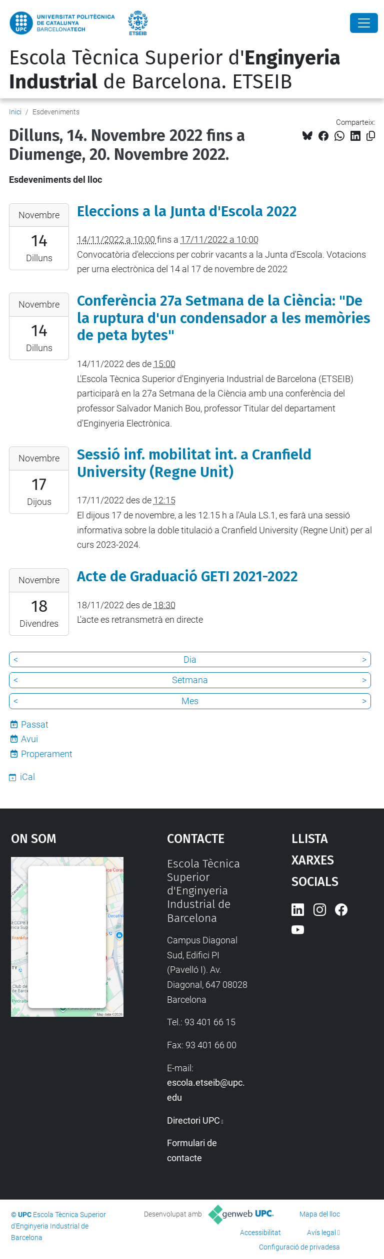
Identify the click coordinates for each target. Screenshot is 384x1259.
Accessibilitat (260, 1233)
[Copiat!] (370, 136)
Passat (34, 724)
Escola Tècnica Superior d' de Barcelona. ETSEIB (174, 70)
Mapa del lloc (320, 1214)
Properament (46, 754)
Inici (15, 112)
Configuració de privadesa (299, 1247)
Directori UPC (193, 1120)
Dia (190, 659)
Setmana (190, 680)
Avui (29, 739)
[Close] (364, 23)
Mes (190, 701)
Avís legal (321, 1233)
